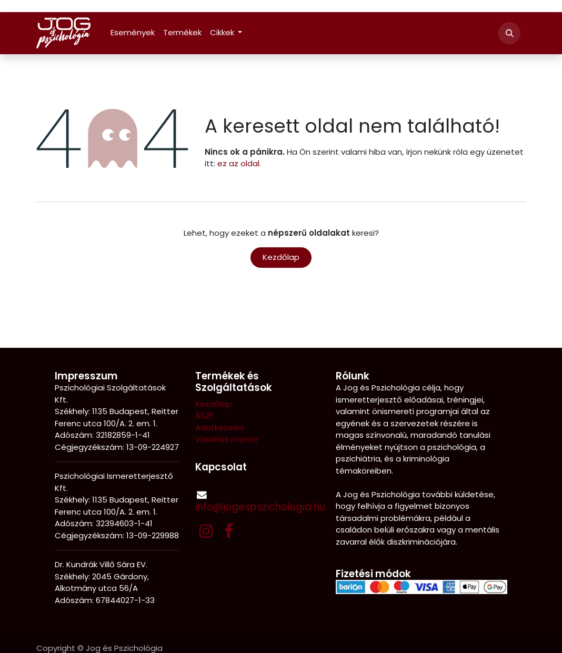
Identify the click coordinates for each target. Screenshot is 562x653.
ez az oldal (238, 163)
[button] (509, 33)
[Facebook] (229, 530)
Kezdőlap (281, 257)
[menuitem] (132, 33)
